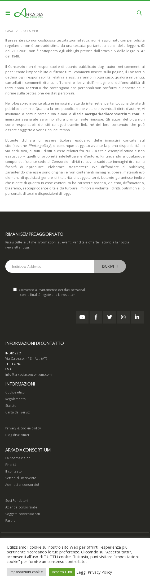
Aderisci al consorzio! (22, 484)
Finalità (10, 464)
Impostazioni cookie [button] (26, 571)
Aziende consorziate (21, 507)
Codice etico (15, 392)
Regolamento (15, 399)
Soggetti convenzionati (22, 514)
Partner (11, 520)
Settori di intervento (20, 478)
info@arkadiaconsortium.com (28, 374)
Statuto (10, 405)
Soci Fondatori (16, 500)
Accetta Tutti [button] (62, 571)
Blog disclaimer (17, 435)
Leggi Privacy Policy (94, 572)
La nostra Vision (17, 458)
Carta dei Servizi (17, 412)
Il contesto (13, 471)
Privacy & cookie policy (23, 428)
